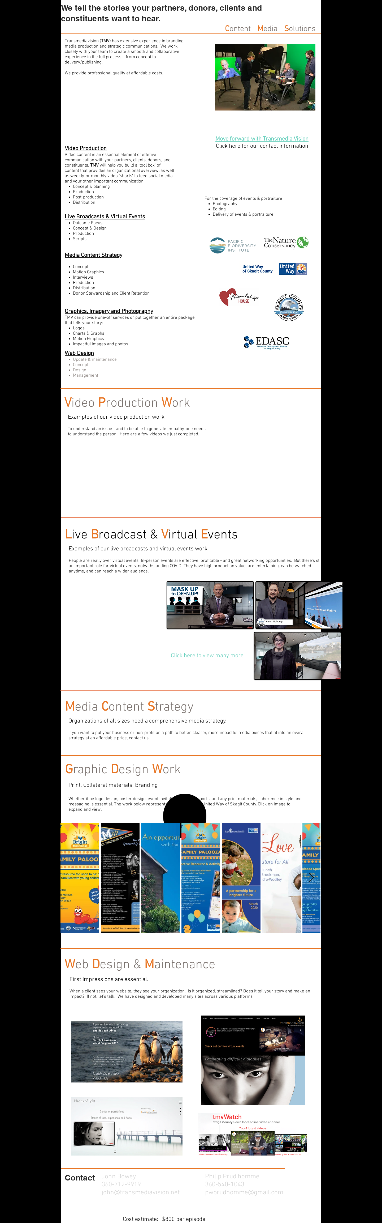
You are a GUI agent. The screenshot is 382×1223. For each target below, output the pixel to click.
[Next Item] (311, 878)
